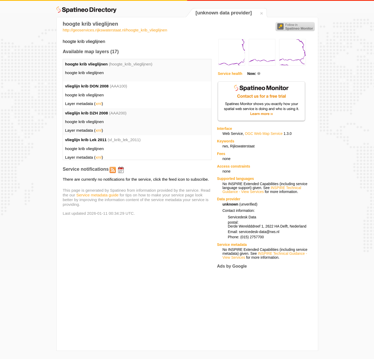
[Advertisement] (261, 309)
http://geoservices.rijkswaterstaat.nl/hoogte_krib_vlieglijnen (115, 30)
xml (98, 103)
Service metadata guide (97, 195)
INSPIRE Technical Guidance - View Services (262, 190)
